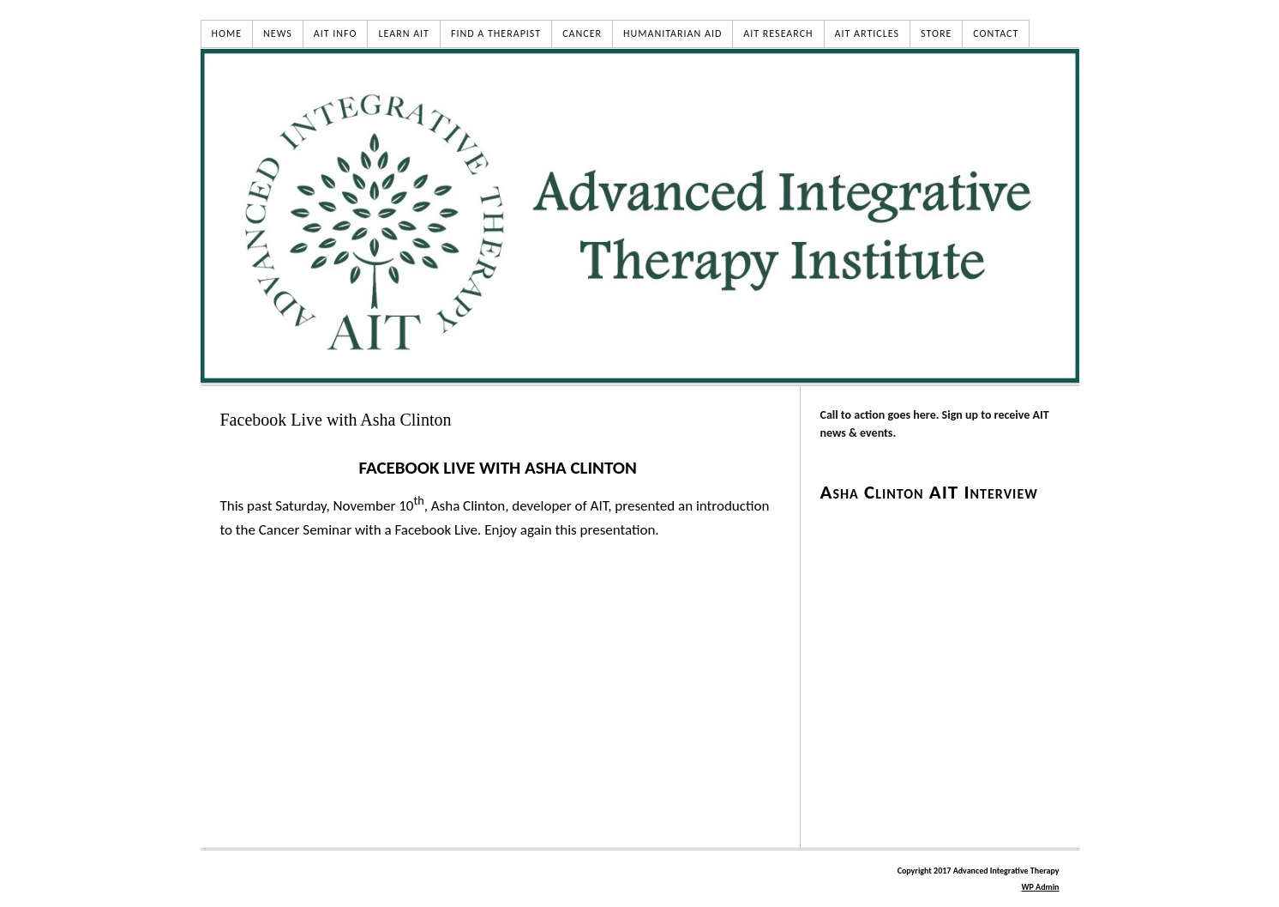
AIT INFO (335, 33)
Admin (1040, 886)
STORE (936, 33)
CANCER (582, 33)
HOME (227, 33)
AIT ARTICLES (867, 33)
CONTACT (995, 33)
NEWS (277, 33)
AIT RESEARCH (778, 33)
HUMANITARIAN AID (672, 33)
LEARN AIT (403, 33)
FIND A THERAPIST (496, 33)
